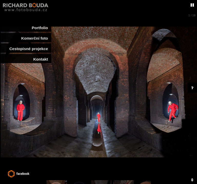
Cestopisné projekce (27, 49)
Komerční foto (34, 38)
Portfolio (40, 28)
